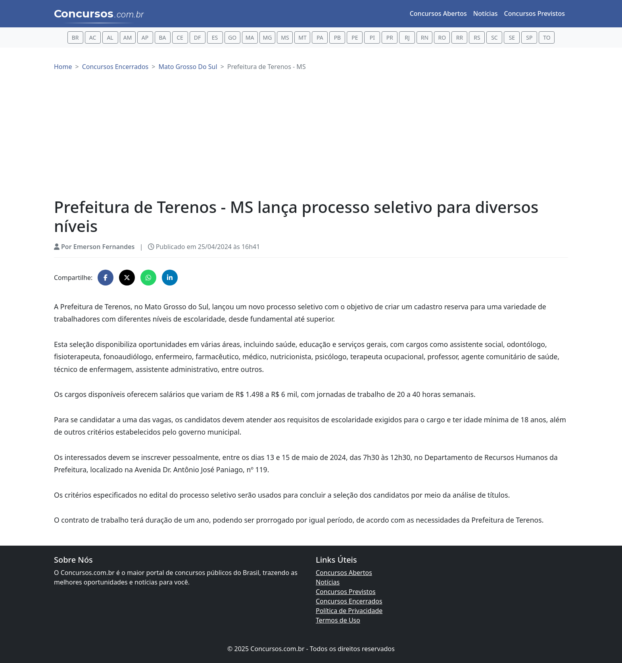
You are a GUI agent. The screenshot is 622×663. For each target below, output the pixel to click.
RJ (407, 37)
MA (250, 37)
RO (442, 37)
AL (110, 37)
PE (354, 37)
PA (320, 37)
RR (459, 37)
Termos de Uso (338, 620)
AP (145, 37)
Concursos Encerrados (115, 66)
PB (337, 37)
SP (529, 37)
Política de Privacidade (349, 610)
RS (477, 37)
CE (180, 37)
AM (127, 37)
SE (512, 37)
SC (494, 37)
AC (92, 37)
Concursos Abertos (438, 13)
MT (302, 37)
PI (372, 37)
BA (162, 37)
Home (63, 66)
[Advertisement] (311, 138)
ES (215, 37)
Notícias (485, 13)
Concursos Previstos (534, 13)
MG (267, 37)
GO (232, 37)
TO (546, 37)
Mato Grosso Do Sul (187, 66)
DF (197, 37)
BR (75, 37)
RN (424, 37)
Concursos (99, 14)
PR (389, 37)
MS (285, 37)
